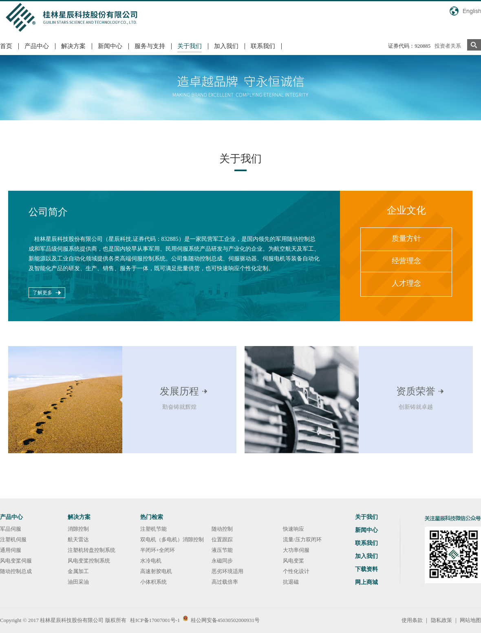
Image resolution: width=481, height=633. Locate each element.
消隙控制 (78, 529)
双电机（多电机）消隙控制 (172, 539)
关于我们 (189, 46)
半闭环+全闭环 (157, 550)
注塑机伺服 (13, 539)
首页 (6, 46)
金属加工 (78, 571)
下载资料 (366, 569)
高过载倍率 (225, 582)
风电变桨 (293, 561)
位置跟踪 (222, 539)
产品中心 (36, 46)
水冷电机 (150, 561)
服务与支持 (150, 46)
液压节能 (222, 550)
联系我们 (263, 46)
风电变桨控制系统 (89, 561)
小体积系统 (153, 582)
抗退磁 (291, 582)
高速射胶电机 (156, 571)
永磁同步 (222, 561)
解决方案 (73, 46)
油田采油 (78, 582)
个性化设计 (296, 571)
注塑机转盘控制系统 (91, 550)
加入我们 (226, 46)
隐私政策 (441, 620)
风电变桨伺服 (16, 561)
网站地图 (470, 620)
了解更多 (42, 293)
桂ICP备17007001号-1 (155, 620)
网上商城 (366, 582)
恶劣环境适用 (227, 571)
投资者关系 (448, 46)
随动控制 (222, 529)
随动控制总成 (16, 571)
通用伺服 (10, 550)
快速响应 (293, 529)
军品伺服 (10, 529)
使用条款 (412, 620)
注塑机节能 (153, 529)
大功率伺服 (296, 550)
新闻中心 (110, 46)
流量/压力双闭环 (302, 539)
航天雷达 (78, 539)
